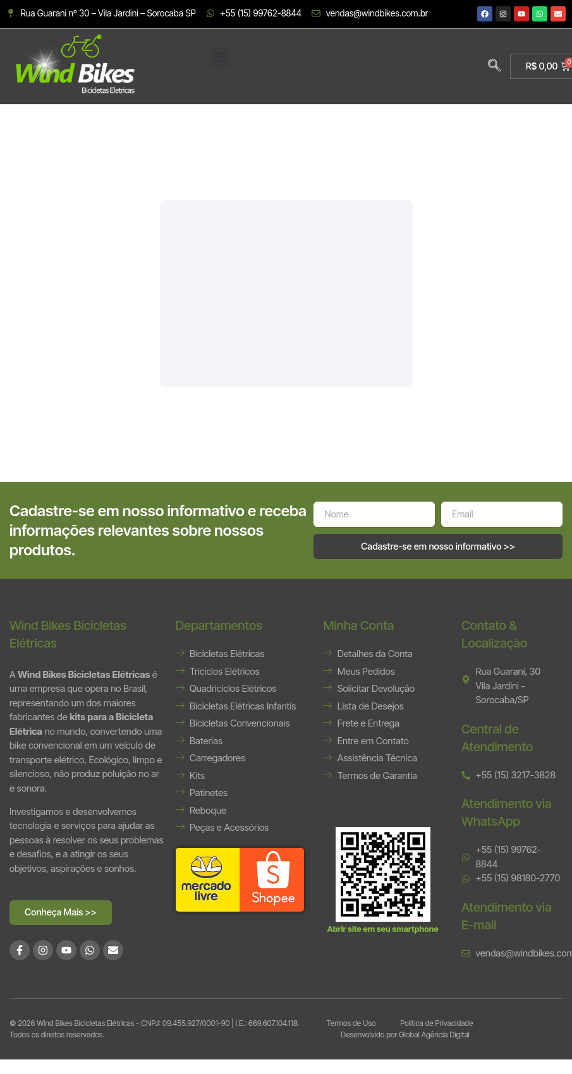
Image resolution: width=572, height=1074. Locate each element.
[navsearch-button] (494, 66)
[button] (219, 57)
